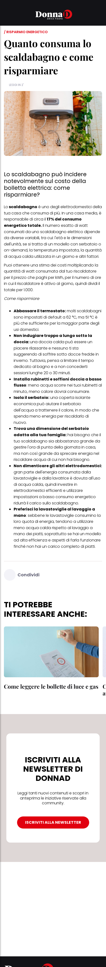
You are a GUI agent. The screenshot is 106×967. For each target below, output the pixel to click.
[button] (7, 15)
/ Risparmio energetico (26, 32)
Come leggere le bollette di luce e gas (51, 686)
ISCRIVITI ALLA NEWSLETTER (53, 822)
